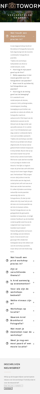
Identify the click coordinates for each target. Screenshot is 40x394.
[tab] (20, 36)
